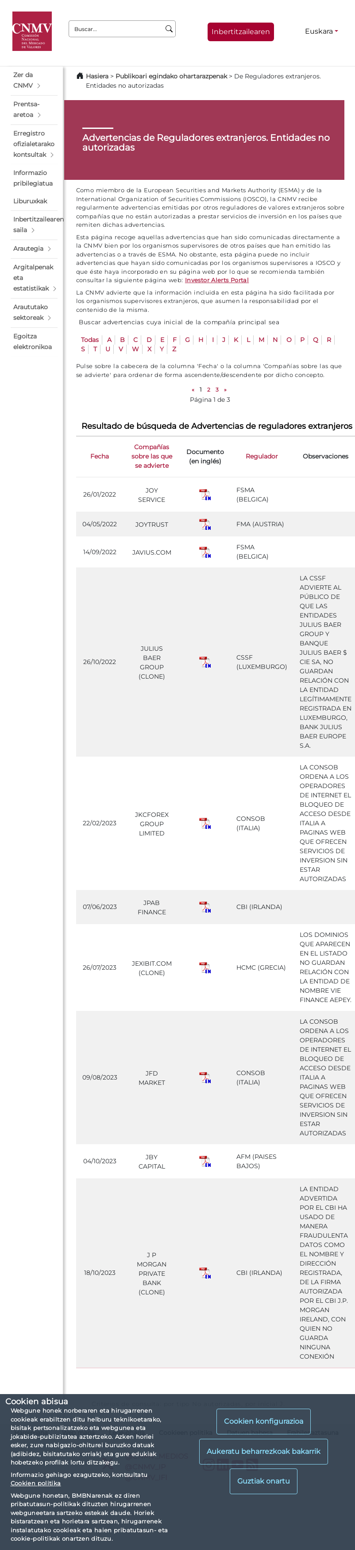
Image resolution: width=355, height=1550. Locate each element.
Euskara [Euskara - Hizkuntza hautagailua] (319, 31)
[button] (34, 80)
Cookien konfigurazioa (263, 1421)
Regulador (262, 456)
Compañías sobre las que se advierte (151, 456)
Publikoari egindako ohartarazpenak (171, 76)
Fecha (99, 456)
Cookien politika (36, 1483)
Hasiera (97, 76)
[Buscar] (169, 28)
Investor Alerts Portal (217, 280)
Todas (90, 340)
